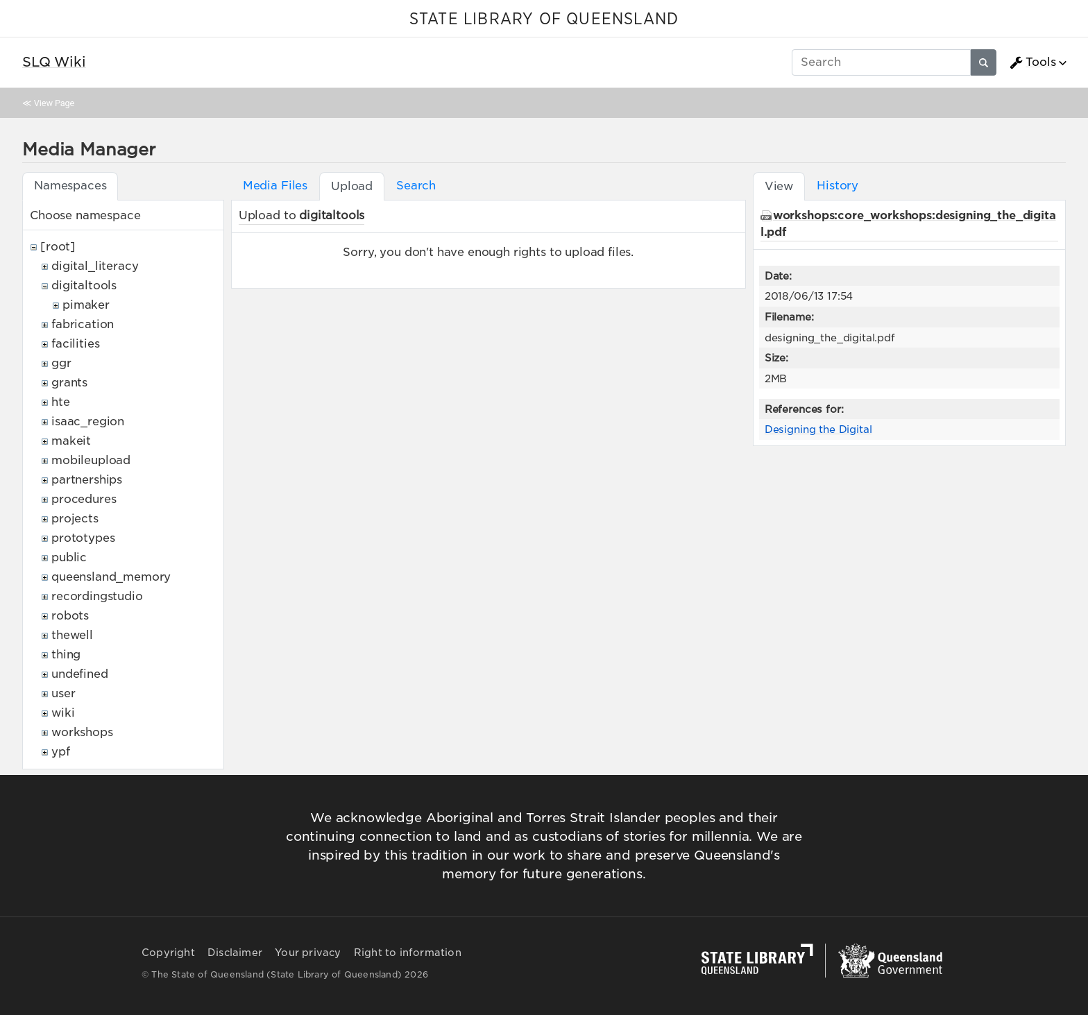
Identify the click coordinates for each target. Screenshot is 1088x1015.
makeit (71, 440)
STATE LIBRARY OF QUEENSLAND (544, 19)
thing (65, 654)
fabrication (82, 324)
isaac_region (87, 421)
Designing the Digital (818, 429)
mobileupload (90, 460)
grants (69, 382)
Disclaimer (234, 952)
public (69, 557)
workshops (82, 732)
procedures (83, 499)
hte (60, 402)
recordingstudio (97, 596)
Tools (1032, 62)
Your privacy (308, 952)
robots (70, 615)
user (63, 693)
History (837, 185)
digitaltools (84, 285)
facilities (75, 343)
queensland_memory (111, 576)
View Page (54, 103)
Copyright (168, 952)
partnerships (86, 479)
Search (416, 185)
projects (75, 518)
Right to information (407, 952)
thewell (72, 635)
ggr (61, 363)
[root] (58, 246)
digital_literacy (94, 266)
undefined (79, 674)
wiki (62, 712)
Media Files (275, 185)
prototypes (82, 538)
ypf (60, 751)
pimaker (86, 305)
